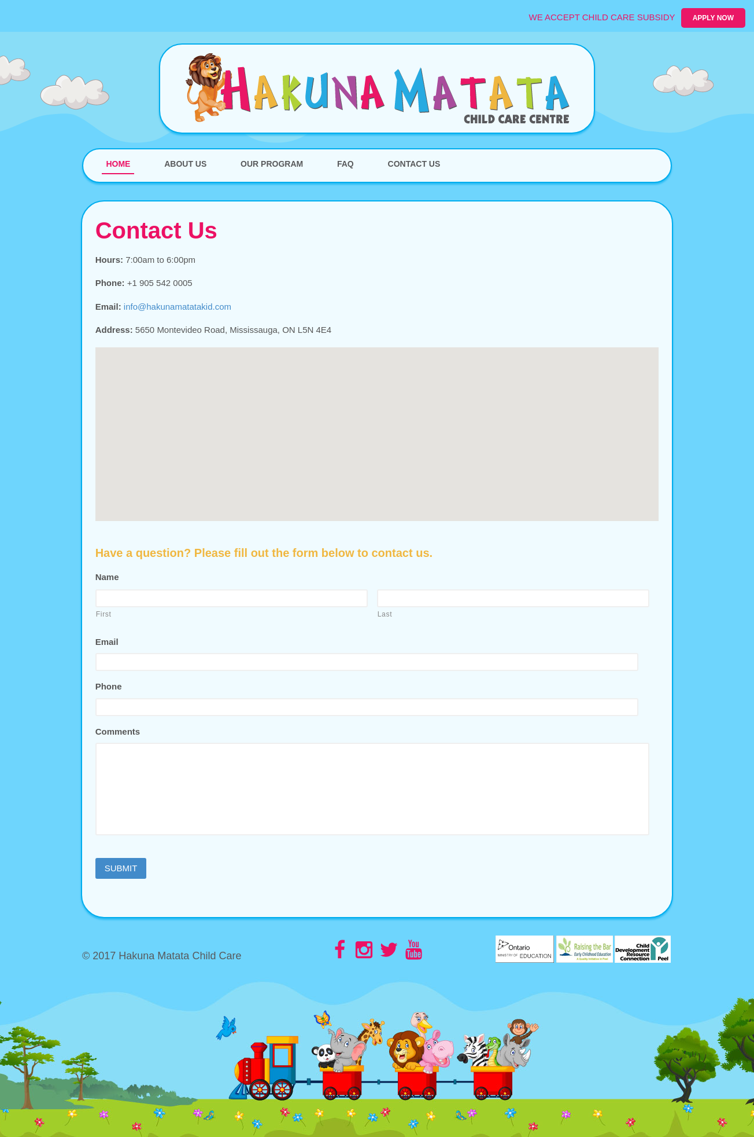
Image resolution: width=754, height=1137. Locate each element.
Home (118, 163)
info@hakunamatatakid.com (177, 306)
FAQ (345, 163)
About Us (185, 163)
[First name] (231, 598)
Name (107, 577)
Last (385, 614)
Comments (118, 731)
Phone (108, 686)
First (104, 614)
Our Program (272, 163)
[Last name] (513, 598)
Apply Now (713, 18)
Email (107, 642)
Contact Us (414, 163)
